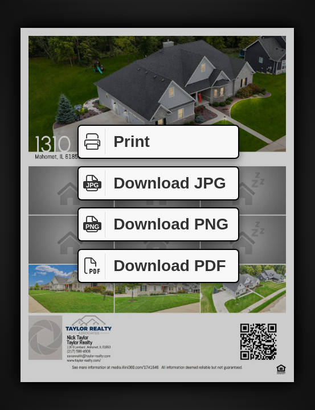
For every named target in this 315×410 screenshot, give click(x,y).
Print (114, 141)
